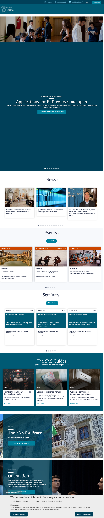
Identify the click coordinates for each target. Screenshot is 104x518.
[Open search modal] (96, 2)
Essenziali (15, 505)
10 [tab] (58, 225)
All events (51, 241)
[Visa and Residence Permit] (51, 385)
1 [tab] (45, 168)
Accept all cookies (84, 514)
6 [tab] (56, 168)
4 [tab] (52, 168)
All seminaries (52, 301)
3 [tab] (49, 168)
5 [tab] (54, 168)
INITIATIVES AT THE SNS (21, 442)
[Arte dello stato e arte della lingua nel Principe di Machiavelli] (19, 325)
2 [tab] (47, 168)
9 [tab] (56, 225)
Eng (87, 2)
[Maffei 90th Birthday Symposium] (51, 263)
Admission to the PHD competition (51, 112)
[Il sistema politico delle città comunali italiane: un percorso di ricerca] (82, 325)
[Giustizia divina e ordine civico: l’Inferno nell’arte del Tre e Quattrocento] (51, 325)
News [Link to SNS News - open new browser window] (52, 180)
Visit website (21, 490)
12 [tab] (63, 225)
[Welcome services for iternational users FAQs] (84, 385)
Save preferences (19, 514)
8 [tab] (54, 225)
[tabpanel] (51, 93)
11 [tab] (60, 225)
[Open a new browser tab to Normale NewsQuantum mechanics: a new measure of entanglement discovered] (51, 202)
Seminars (52, 294)
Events (52, 233)
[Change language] (89, 2)
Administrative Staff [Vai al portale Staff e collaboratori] (76, 2)
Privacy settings (12, 492)
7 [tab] (58, 168)
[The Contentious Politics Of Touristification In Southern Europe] (85, 262)
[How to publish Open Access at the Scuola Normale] (18, 385)
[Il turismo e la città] (16, 264)
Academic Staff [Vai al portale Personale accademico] (60, 2)
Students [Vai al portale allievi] (48, 2)
